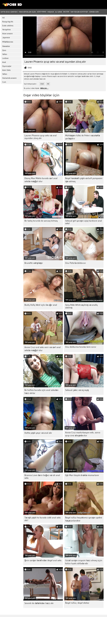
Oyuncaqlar (6, 66)
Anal (4, 62)
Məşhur (51, 12)
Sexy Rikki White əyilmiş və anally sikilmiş (81, 306)
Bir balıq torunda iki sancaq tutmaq (41, 220)
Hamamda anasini (9, 78)
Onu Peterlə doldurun (75, 263)
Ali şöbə (58, 12)
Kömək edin (94, 12)
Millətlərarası (7, 42)
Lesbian (5, 58)
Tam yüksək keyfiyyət (79, 12)
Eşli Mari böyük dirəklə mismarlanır (82, 475)
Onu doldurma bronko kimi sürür (80, 347)
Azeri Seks (6, 70)
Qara (4, 50)
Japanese (6, 37)
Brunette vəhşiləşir (33, 263)
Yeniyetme (6, 30)
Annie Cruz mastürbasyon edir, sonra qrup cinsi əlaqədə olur (82, 434)
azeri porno (41, 12)
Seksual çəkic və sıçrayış (77, 390)
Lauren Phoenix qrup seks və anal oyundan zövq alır (40, 137)
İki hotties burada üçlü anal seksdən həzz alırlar (41, 391)
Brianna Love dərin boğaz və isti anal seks (42, 476)
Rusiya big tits (7, 22)
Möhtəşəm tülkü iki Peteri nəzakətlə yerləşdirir (82, 137)
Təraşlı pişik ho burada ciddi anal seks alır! (42, 519)
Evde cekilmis (7, 26)
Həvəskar (6, 46)
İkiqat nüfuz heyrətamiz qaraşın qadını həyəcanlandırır (83, 519)
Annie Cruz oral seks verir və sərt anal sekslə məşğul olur (42, 349)
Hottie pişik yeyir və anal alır (38, 433)
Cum (4, 82)
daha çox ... (44, 88)
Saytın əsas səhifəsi (9, 12)
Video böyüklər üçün (27, 12)
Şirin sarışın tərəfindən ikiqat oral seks (42, 560)
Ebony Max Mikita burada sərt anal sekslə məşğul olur (40, 180)
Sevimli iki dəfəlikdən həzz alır (39, 603)
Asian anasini (7, 34)
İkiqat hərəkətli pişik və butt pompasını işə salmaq (83, 180)
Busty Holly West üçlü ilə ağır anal (40, 305)
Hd (3, 18)
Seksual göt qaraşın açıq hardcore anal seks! (83, 222)
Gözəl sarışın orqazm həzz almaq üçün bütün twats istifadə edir (83, 562)
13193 (29, 68)
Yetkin (4, 54)
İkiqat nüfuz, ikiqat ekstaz (77, 603)
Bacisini (66, 12)
